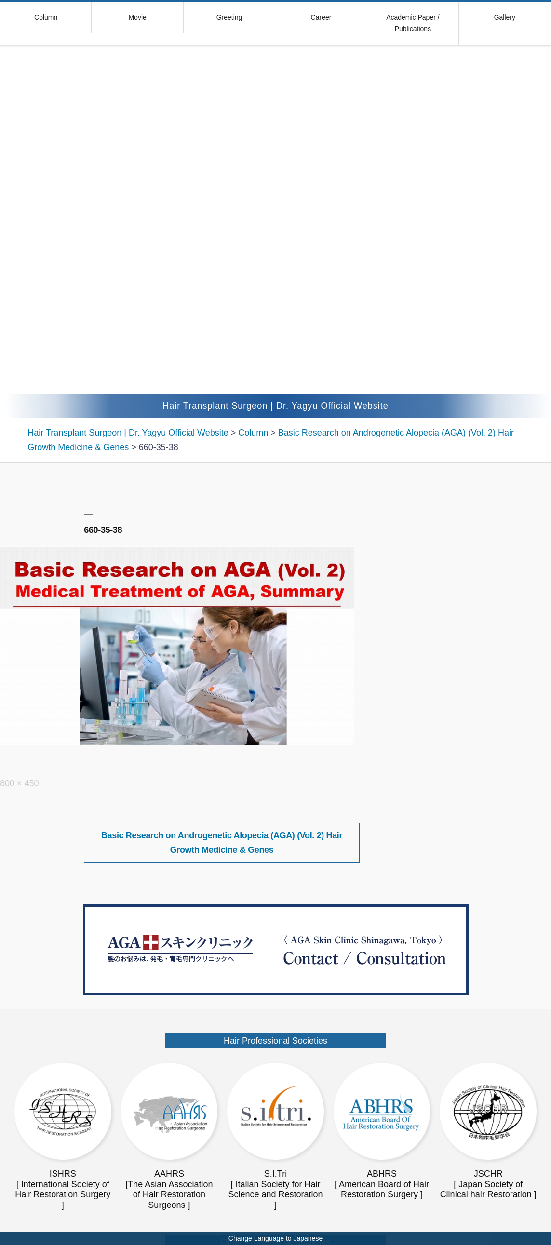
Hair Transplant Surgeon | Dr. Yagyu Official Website (275, 406)
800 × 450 (19, 783)
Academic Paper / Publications (413, 23)
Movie (137, 17)
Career (321, 17)
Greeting (229, 17)
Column (45, 17)
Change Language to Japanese (275, 1238)
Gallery (504, 17)
